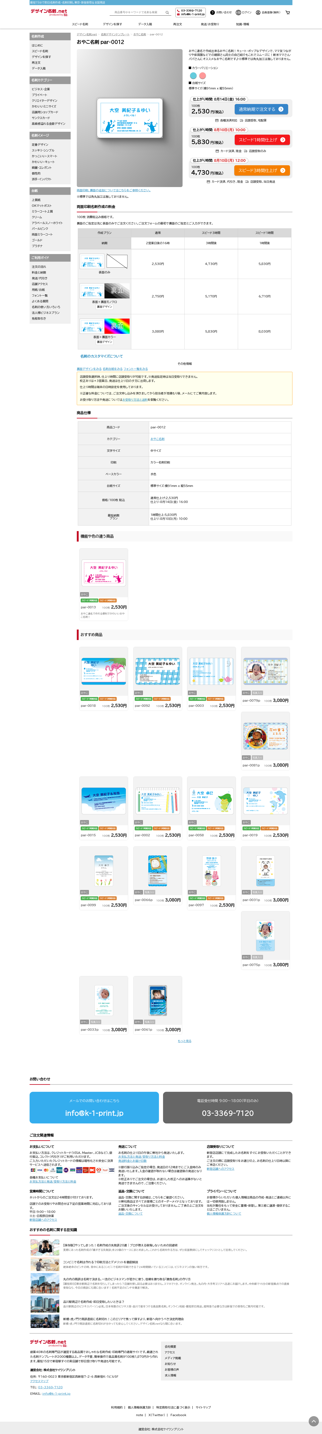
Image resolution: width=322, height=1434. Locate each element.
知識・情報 (242, 24)
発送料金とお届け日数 (132, 1145)
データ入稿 (145, 24)
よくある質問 (40, 301)
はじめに (37, 45)
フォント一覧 (40, 295)
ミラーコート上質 (42, 211)
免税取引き (39, 318)
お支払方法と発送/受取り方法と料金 (53, 1165)
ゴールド (37, 240)
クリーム (37, 217)
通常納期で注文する (261, 109)
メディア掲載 (173, 1342)
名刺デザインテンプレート (115, 34)
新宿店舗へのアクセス (220, 1153)
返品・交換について (130, 1197)
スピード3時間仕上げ (262, 170)
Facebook (178, 1399)
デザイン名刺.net (87, 34)
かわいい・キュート (43, 162)
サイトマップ (203, 1391)
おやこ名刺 (139, 34)
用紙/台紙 (38, 289)
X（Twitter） (156, 1399)
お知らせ (170, 1348)
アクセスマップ (39, 1365)
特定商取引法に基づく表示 (173, 1391)
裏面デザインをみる (89, 368)
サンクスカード (41, 118)
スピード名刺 (80, 24)
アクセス (170, 1336)
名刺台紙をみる (113, 368)
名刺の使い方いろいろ (46, 307)
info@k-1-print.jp (193, 14)
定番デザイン (40, 144)
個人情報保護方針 (139, 1391)
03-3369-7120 (228, 1097)
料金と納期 (39, 272)
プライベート (39, 95)
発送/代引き (40, 278)
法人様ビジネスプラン (46, 312)
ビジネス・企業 (41, 89)
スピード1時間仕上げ (262, 140)
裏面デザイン (104, 306)
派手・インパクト (42, 179)
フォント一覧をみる (136, 368)
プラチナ (37, 246)
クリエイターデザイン (44, 100)
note (139, 1399)
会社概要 (170, 1330)
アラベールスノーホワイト (47, 223)
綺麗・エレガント (42, 167)
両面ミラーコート (42, 234)
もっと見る (184, 1041)
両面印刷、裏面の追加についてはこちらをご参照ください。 (114, 190)
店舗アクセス (40, 284)
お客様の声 (172, 1353)
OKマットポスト (42, 205)
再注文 (177, 24)
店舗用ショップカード (45, 112)
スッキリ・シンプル (43, 150)
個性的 (36, 173)
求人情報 (170, 1359)
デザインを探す (112, 24)
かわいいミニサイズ (44, 106)
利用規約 (117, 1391)
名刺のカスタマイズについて (101, 356)
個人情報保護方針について (224, 1197)
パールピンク (40, 228)
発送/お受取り (210, 24)
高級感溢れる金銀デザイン (48, 123)
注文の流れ (39, 266)
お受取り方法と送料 (135, 399)
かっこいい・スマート (44, 156)
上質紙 (36, 200)
